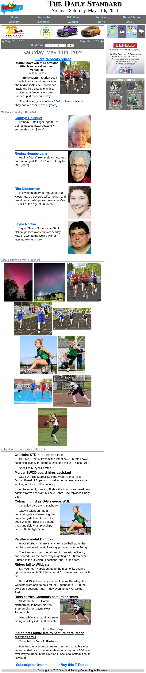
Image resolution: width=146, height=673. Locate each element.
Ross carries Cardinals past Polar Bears (46, 597)
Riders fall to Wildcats (32, 564)
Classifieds (44, 22)
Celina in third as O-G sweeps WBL (42, 501)
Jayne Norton (25, 224)
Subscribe (43, 17)
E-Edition (73, 17)
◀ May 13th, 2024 (13, 41)
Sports (101, 21)
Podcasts (14, 22)
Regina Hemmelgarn (31, 153)
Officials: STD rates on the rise (39, 455)
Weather (73, 21)
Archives (102, 17)
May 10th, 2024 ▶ (92, 41)
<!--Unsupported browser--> (125, 94)
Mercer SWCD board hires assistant (43, 472)
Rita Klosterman (27, 189)
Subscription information (36, 665)
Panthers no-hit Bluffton (34, 539)
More (129, 22)
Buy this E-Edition (75, 665)
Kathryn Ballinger (28, 118)
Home (14, 17)
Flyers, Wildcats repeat (53, 59)
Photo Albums (131, 17)
